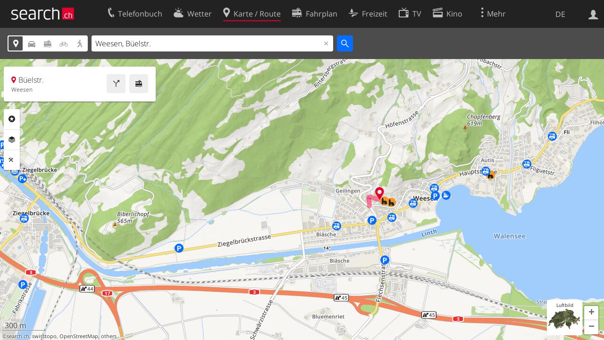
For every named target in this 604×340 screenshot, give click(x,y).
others (109, 336)
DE (560, 14)
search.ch (18, 336)
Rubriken (12, 119)
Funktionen (12, 160)
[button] (591, 313)
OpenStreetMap (78, 336)
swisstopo (44, 336)
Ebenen (12, 140)
